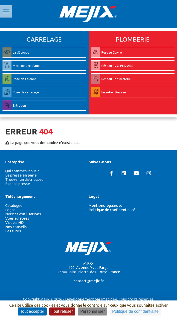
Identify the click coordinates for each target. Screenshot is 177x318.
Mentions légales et (105, 205)
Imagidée (109, 299)
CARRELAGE (44, 39)
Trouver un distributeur (25, 179)
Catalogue (13, 205)
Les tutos (13, 231)
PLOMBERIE (133, 39)
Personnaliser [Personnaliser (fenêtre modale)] (92, 311)
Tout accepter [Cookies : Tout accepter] (32, 311)
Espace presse (17, 184)
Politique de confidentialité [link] (135, 311)
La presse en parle (21, 175)
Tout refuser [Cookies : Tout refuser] (62, 311)
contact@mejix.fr (89, 281)
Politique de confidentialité (112, 210)
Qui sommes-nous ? (22, 171)
